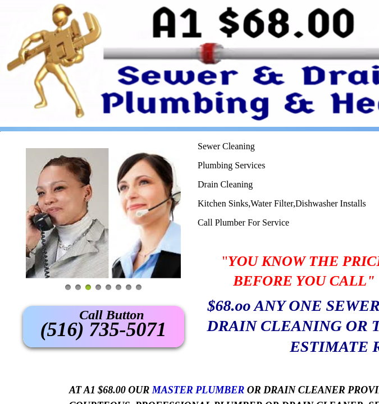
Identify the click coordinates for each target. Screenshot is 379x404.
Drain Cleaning (225, 184)
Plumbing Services (231, 165)
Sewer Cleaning (226, 146)
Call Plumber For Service (243, 222)
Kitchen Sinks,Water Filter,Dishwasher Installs (282, 203)
